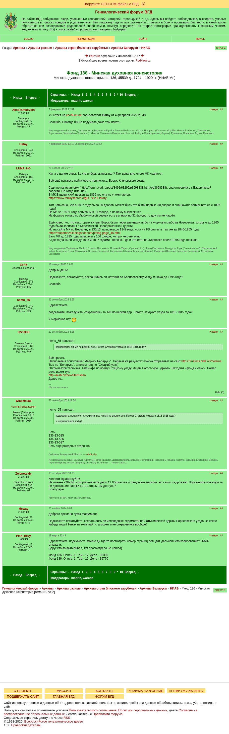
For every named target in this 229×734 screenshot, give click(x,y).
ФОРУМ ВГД (104, 696)
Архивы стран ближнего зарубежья (81, 48)
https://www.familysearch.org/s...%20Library (78, 198)
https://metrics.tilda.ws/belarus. (201, 361)
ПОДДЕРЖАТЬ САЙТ (23, 696)
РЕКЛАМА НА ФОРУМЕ (145, 691)
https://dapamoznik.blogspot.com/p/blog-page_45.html (84, 233)
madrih (76, 100)
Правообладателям (25, 725)
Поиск (200, 39)
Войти (143, 39)
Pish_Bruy (23, 536)
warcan (88, 100)
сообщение (74, 115)
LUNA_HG (23, 168)
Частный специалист (23, 406)
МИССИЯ (64, 691)
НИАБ (145, 48)
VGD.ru (29, 39)
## (221, 109)
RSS (66, 718)
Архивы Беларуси (124, 48)
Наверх (214, 109)
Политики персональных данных (142, 710)
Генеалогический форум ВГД (123, 12)
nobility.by (91, 454)
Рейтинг (94, 56)
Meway (23, 509)
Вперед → (32, 97)
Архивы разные (40, 48)
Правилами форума (107, 714)
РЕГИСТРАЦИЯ (86, 39)
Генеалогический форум (20, 588)
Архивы (19, 48)
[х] (143, 4)
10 (121, 94)
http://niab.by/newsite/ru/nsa (67, 375)
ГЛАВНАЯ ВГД (64, 696)
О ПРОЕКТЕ (23, 691)
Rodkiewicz (143, 60)
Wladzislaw (23, 401)
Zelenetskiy (23, 473)
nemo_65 (23, 300)
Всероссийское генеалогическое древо (53, 721)
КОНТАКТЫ (104, 691)
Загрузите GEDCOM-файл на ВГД (111, 4)
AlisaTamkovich (23, 110)
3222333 (23, 332)
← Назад (15, 97)
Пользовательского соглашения (92, 710)
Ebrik (23, 265)
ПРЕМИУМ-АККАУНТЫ (186, 691)
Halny (23, 144)
